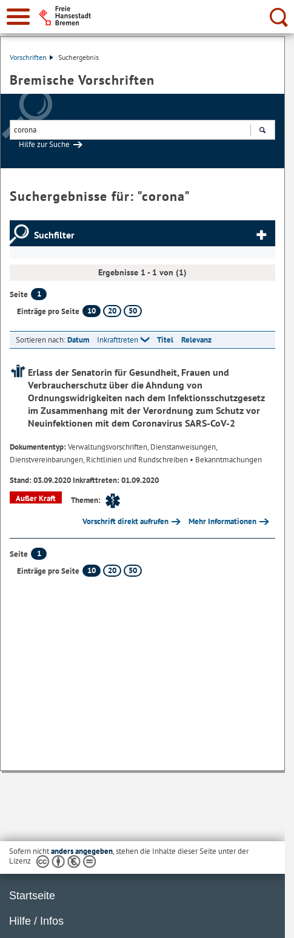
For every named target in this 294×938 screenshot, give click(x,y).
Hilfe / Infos (36, 921)
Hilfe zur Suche (44, 144)
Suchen (262, 131)
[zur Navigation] (18, 16)
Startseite (32, 896)
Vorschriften (31, 57)
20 (112, 311)
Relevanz (196, 340)
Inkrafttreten (117, 340)
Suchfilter (54, 235)
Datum (78, 340)
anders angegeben (82, 851)
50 (133, 311)
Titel (165, 340)
